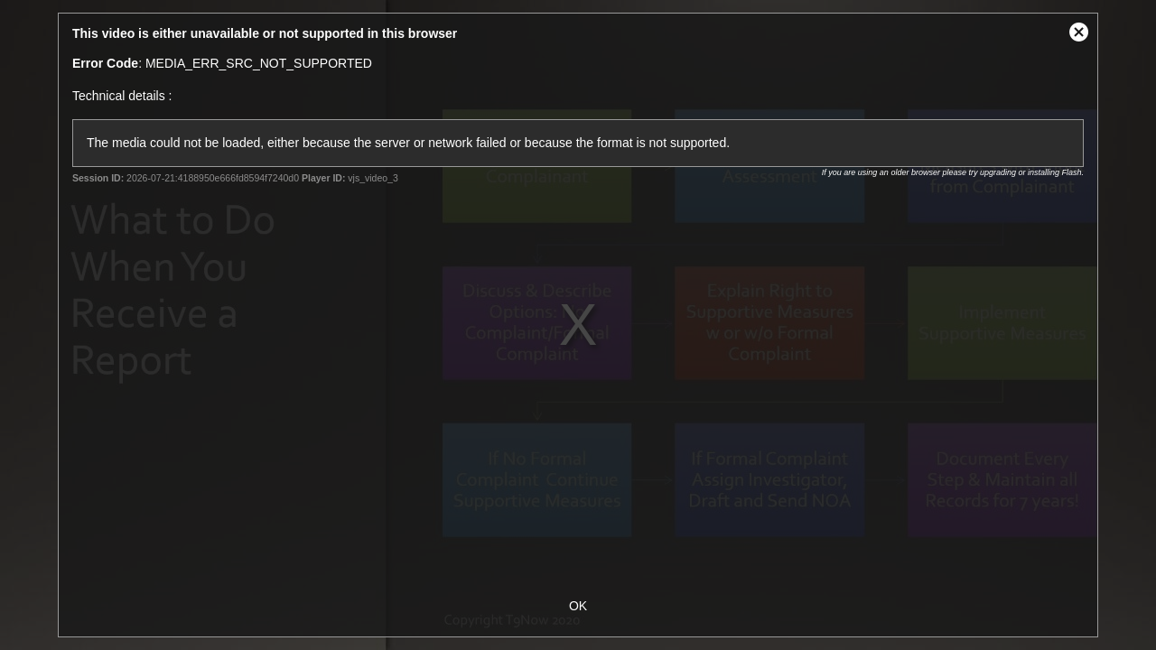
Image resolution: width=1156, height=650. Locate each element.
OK (578, 606)
